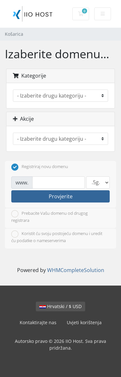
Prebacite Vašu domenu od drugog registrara (49, 216)
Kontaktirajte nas (38, 322)
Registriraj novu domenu (39, 167)
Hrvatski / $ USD (60, 306)
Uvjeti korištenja (84, 322)
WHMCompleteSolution (75, 270)
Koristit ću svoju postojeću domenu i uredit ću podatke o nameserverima (56, 237)
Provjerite (61, 196)
